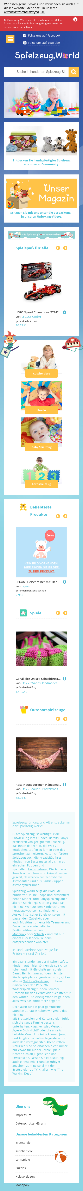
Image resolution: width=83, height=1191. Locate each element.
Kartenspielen (51, 1018)
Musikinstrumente (32, 922)
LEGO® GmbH (31, 317)
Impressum (23, 1115)
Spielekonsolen (49, 914)
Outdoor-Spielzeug (36, 981)
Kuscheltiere (41, 373)
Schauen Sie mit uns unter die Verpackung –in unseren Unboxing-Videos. (41, 214)
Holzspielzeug (25, 1176)
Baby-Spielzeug (42, 447)
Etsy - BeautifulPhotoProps (39, 789)
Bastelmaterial (41, 861)
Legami (26, 586)
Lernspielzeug (41, 484)
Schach (39, 934)
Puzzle (41, 410)
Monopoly (19, 934)
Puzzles (20, 1168)
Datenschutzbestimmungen (21, 12)
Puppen (32, 865)
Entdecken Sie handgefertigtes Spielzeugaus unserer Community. (41, 162)
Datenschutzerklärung (30, 1123)
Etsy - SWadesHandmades (39, 683)
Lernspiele (22, 1159)
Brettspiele (23, 1143)
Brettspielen (26, 1018)
